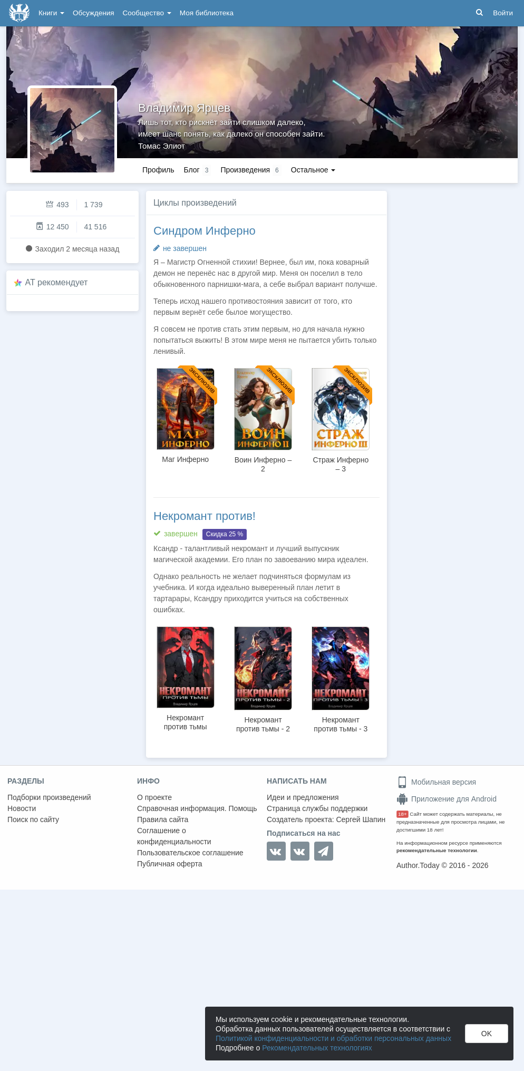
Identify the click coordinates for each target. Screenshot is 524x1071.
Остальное (313, 170)
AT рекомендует (56, 282)
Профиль (158, 170)
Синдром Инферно (204, 230)
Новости (21, 808)
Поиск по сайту (33, 819)
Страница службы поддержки (317, 808)
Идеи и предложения (303, 797)
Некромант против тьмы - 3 (340, 724)
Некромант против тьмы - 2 (263, 724)
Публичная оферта (169, 864)
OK (486, 1033)
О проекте (154, 797)
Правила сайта (162, 819)
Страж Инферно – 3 (340, 464)
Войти (503, 13)
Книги (51, 13)
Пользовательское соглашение (190, 852)
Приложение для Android (446, 799)
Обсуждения (93, 13)
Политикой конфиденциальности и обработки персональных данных (333, 1038)
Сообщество (147, 13)
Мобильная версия (436, 782)
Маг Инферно (185, 459)
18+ (402, 814)
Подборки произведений (49, 797)
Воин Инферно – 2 (263, 464)
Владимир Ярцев (184, 107)
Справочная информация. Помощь (197, 808)
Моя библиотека (207, 13)
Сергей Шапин (360, 819)
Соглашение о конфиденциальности (174, 836)
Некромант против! (204, 516)
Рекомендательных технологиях (317, 1048)
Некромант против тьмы (185, 722)
